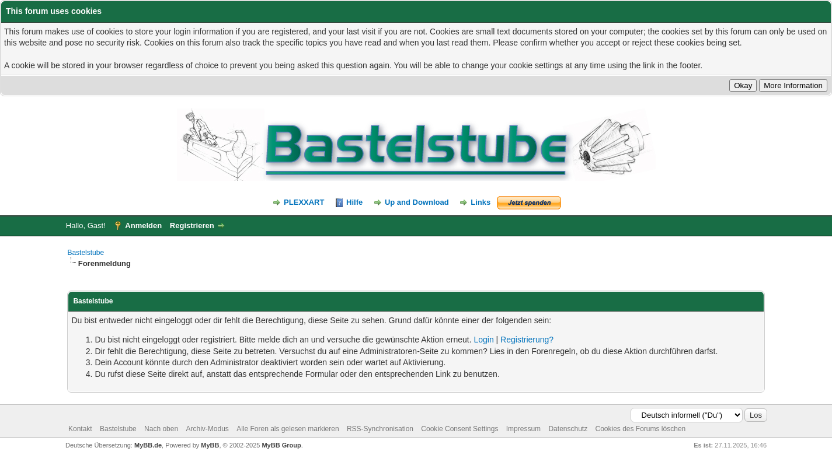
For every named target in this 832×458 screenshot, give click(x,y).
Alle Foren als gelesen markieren (287, 429)
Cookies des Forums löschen (641, 429)
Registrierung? (526, 339)
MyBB (210, 445)
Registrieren (192, 225)
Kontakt (80, 429)
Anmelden (143, 225)
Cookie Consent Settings (459, 429)
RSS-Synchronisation (380, 429)
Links (480, 202)
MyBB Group (281, 445)
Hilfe (354, 202)
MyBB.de (148, 445)
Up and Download (417, 202)
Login (483, 339)
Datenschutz (567, 429)
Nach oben (161, 429)
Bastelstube (85, 253)
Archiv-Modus (207, 429)
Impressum (523, 429)
